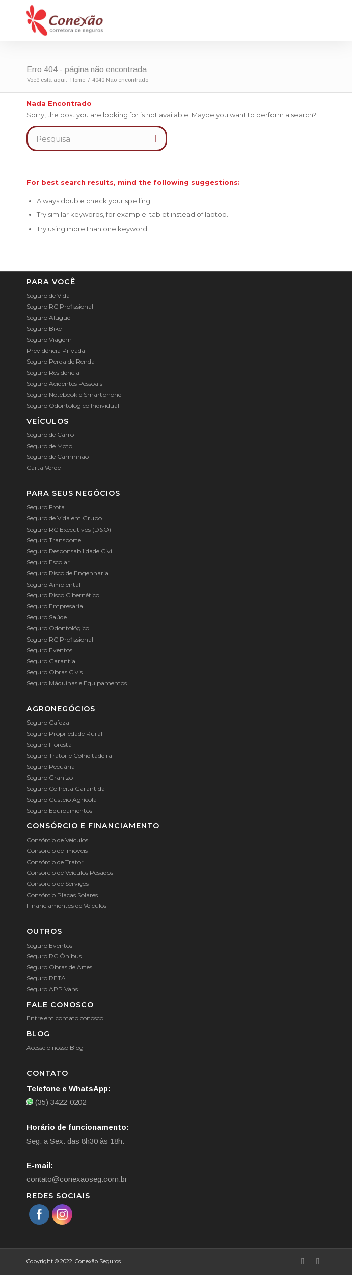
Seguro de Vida (48, 295)
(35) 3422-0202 (56, 1102)
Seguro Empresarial (55, 606)
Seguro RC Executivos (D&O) (68, 529)
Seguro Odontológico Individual (72, 405)
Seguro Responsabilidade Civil (70, 551)
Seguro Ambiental (53, 584)
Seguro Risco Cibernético (62, 595)
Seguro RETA (46, 978)
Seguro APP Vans (52, 989)
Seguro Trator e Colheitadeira (69, 755)
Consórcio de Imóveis (57, 850)
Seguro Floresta (49, 745)
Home (77, 80)
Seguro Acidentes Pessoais (64, 383)
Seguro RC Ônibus (54, 956)
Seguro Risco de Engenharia (67, 573)
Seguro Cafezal (48, 722)
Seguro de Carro (50, 434)
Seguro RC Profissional (59, 306)
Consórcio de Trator (55, 862)
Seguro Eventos (49, 650)
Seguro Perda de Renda (60, 361)
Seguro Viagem (49, 339)
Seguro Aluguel (49, 317)
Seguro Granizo (49, 777)
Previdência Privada (55, 350)
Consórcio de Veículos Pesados (69, 872)
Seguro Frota (45, 507)
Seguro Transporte (53, 540)
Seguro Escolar (48, 562)
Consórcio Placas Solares (62, 895)
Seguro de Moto (49, 446)
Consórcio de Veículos (57, 840)
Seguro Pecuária (50, 766)
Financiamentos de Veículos (66, 905)
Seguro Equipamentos (59, 810)
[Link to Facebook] (302, 1261)
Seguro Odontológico (57, 628)
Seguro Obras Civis (54, 672)
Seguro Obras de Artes (59, 967)
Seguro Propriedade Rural (64, 733)
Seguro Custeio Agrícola (61, 799)
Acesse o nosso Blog (55, 1047)
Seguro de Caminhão (57, 456)
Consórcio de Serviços (57, 884)
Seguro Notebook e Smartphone (73, 394)
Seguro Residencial (53, 372)
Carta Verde (43, 468)
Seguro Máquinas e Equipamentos (76, 683)
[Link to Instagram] (318, 1261)
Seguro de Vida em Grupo (64, 518)
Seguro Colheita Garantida (65, 788)
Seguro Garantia (50, 661)
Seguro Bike (44, 328)
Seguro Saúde (46, 617)
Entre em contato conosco (64, 1018)
